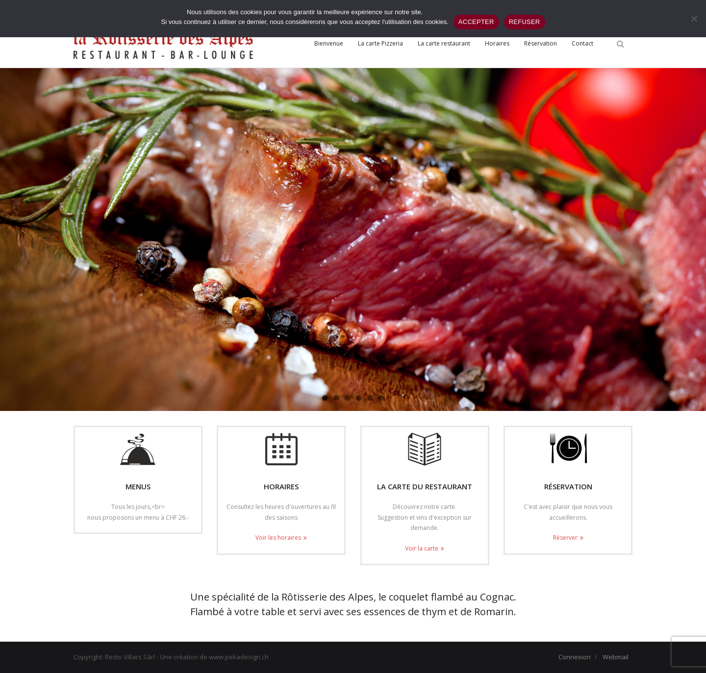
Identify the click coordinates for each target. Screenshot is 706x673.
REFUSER (524, 21)
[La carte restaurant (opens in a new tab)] (444, 44)
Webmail (616, 656)
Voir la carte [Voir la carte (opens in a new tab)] (421, 548)
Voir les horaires (278, 537)
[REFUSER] (694, 19)
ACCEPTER (476, 21)
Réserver (565, 537)
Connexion (574, 656)
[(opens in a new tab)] (425, 449)
